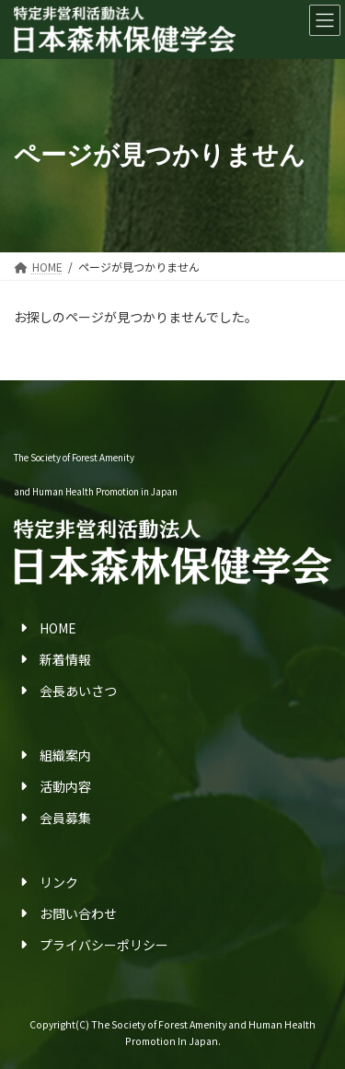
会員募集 (65, 817)
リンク (59, 881)
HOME (58, 627)
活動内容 (65, 786)
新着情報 (65, 659)
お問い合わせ (78, 913)
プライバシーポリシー (104, 944)
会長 (52, 690)
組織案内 (65, 754)
